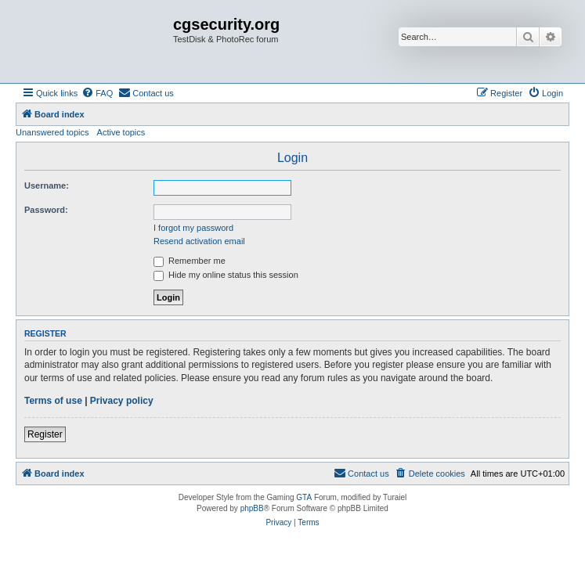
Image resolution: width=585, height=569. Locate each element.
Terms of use (53, 400)
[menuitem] (97, 93)
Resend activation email (199, 241)
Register (45, 434)
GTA (304, 497)
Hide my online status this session (225, 274)
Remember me (189, 260)
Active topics (121, 132)
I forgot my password (193, 227)
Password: (46, 209)
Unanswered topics (52, 132)
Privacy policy (121, 400)
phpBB (252, 508)
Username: (46, 185)
